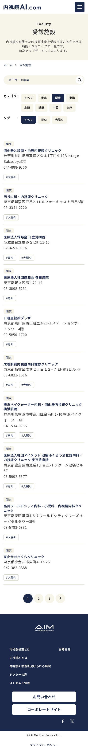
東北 (44, 98)
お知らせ (64, 649)
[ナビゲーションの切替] (79, 7)
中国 (55, 107)
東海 (72, 98)
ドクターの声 (18, 674)
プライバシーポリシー (44, 745)
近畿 (41, 107)
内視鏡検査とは (20, 649)
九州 (69, 107)
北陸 (27, 107)
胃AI (44, 120)
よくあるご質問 (20, 683)
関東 (58, 98)
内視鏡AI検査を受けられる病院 (30, 666)
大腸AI (59, 120)
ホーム (8, 65)
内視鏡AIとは (18, 658)
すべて (28, 98)
